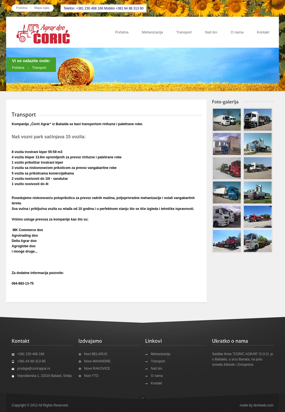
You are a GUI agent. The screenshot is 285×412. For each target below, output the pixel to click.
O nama (237, 32)
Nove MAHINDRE (97, 361)
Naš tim (211, 32)
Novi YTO (91, 376)
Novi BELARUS (95, 354)
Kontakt (263, 32)
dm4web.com (263, 405)
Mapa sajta (41, 7)
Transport (183, 32)
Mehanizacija (152, 32)
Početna (21, 7)
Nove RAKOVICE (97, 368)
